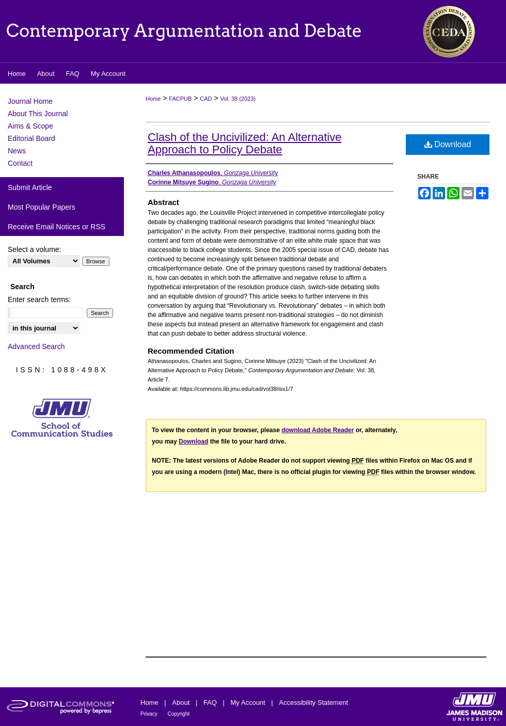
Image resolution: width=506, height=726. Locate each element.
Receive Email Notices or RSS (56, 227)
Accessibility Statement (313, 702)
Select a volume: (34, 249)
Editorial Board (31, 138)
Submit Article (30, 187)
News (17, 151)
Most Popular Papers (41, 207)
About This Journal (38, 113)
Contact (20, 163)
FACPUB (180, 99)
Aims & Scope (30, 126)
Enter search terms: (39, 299)
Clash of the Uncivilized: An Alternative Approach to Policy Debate (244, 143)
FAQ (210, 702)
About (180, 702)
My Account (248, 702)
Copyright (178, 714)
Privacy (148, 714)
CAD (206, 99)
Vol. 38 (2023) (238, 99)
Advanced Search (36, 346)
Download (447, 144)
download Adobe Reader (317, 430)
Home (153, 99)
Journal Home (30, 101)
